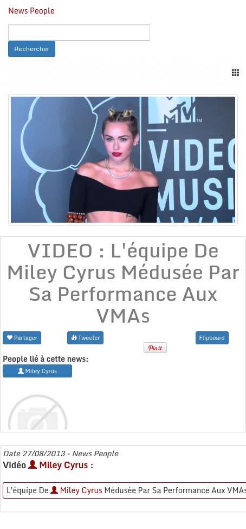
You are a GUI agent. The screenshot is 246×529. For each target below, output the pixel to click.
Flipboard (212, 337)
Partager (22, 337)
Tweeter (85, 337)
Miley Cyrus (58, 465)
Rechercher (31, 48)
